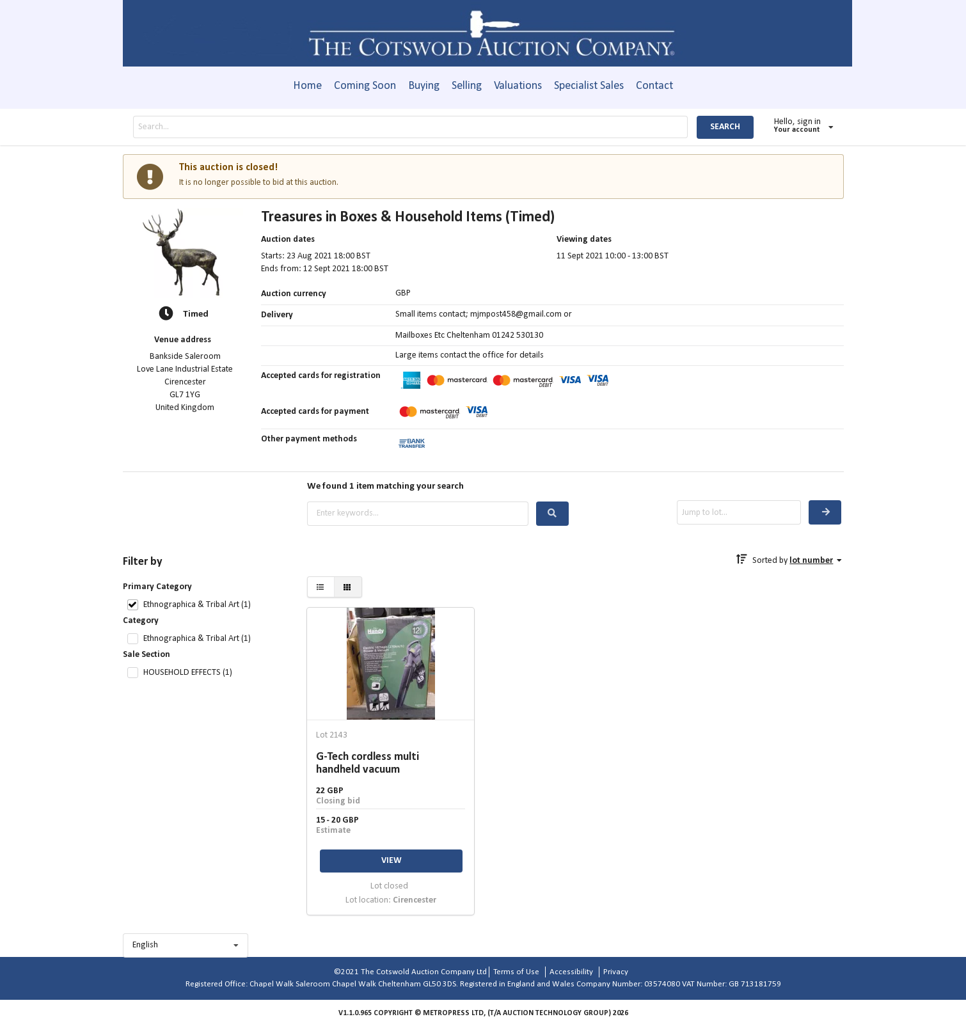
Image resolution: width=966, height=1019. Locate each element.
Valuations (518, 86)
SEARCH (725, 127)
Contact (654, 86)
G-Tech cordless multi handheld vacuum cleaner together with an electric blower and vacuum (389, 763)
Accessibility (571, 972)
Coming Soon (365, 86)
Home (307, 86)
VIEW (391, 860)
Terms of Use (516, 972)
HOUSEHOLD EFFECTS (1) (187, 672)
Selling (467, 86)
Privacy (615, 972)
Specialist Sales (589, 86)
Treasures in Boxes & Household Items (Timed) (408, 217)
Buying (423, 86)
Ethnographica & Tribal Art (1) (197, 605)
